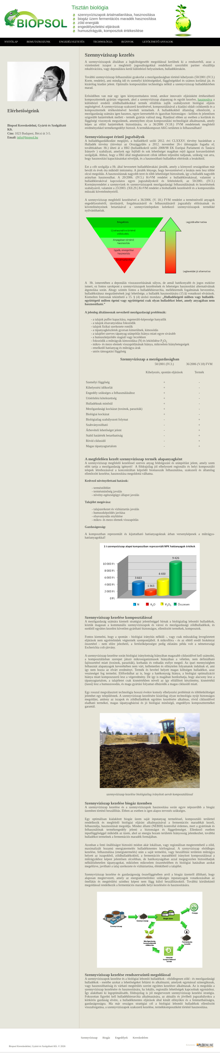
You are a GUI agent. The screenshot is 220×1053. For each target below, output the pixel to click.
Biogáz (106, 1037)
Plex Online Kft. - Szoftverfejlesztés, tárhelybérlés (205, 1046)
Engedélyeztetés (71, 41)
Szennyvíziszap (89, 1037)
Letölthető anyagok (157, 41)
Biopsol (33, 18)
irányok (127, 41)
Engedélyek (121, 1037)
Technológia (102, 41)
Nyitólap (11, 41)
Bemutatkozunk (38, 41)
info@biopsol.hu (27, 137)
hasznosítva (205, 99)
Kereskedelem (140, 1037)
